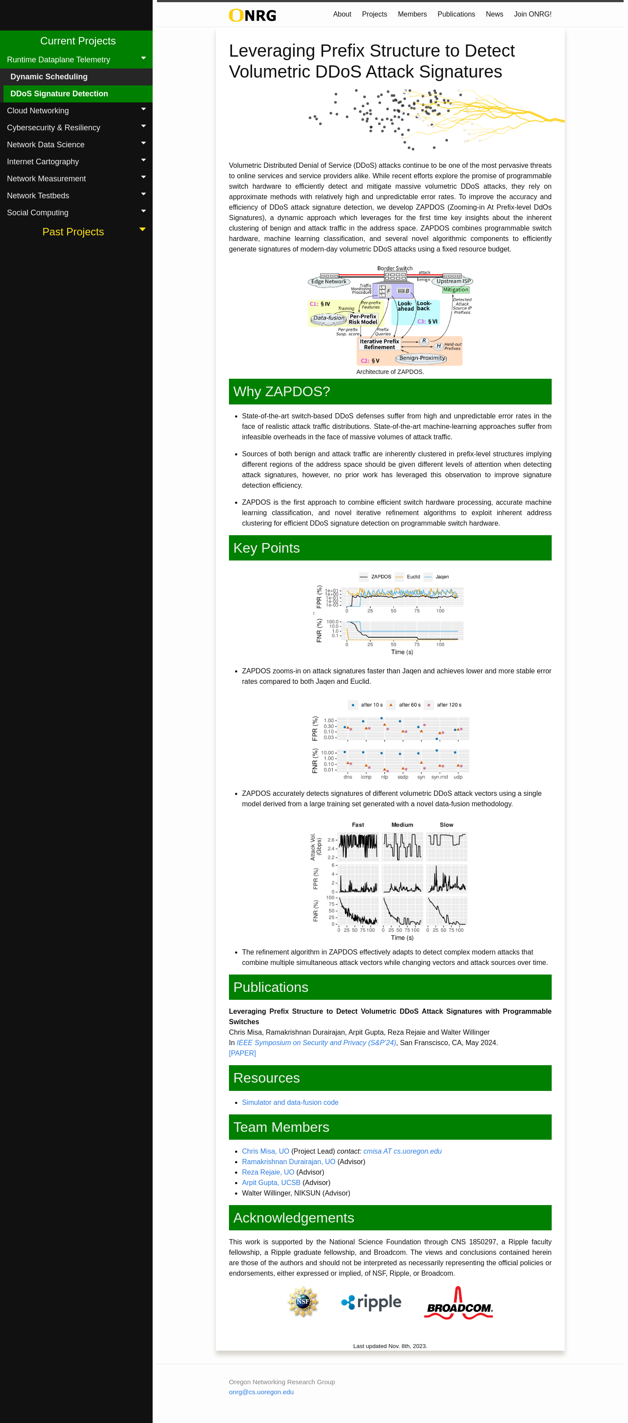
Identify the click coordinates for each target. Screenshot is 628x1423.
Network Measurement (78, 178)
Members (412, 14)
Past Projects (95, 231)
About (342, 14)
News (494, 14)
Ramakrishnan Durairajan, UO (288, 1161)
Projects (374, 14)
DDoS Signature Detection (59, 93)
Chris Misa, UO (265, 1151)
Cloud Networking (78, 110)
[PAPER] (242, 1053)
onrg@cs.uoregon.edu (261, 1392)
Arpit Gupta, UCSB (271, 1182)
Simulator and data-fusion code (290, 1102)
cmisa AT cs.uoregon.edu (402, 1151)
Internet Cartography (78, 161)
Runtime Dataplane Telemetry (78, 59)
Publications (456, 14)
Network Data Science (78, 144)
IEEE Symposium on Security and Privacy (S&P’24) (316, 1042)
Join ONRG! (533, 14)
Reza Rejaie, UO (268, 1172)
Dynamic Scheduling (49, 76)
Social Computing (78, 212)
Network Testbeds (78, 195)
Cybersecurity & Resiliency (78, 127)
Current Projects (78, 41)
